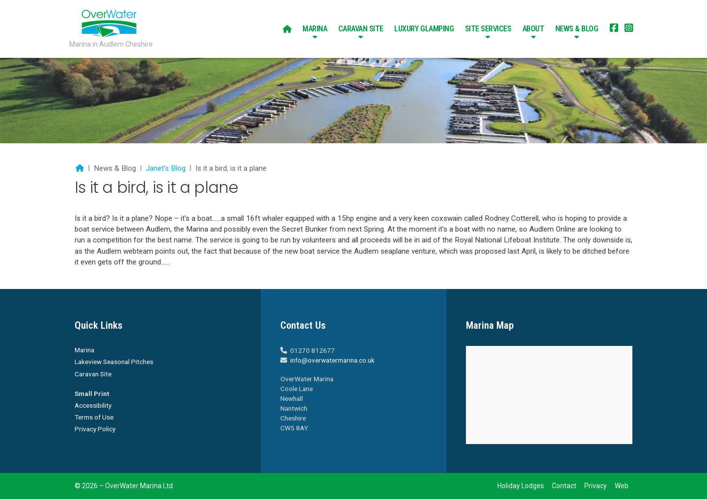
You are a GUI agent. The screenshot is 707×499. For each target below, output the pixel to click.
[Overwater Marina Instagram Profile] (629, 28)
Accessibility (93, 405)
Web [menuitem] (621, 486)
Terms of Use (94, 417)
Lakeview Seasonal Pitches (114, 362)
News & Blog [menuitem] (576, 28)
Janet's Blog (166, 168)
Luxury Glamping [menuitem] (424, 28)
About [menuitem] (533, 28)
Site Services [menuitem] (488, 28)
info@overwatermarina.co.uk (332, 360)
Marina (84, 350)
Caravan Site (93, 374)
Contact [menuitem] (564, 486)
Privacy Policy (95, 429)
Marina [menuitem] (314, 28)
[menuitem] (287, 29)
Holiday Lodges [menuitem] (520, 486)
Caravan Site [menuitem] (360, 28)
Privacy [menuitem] (595, 486)
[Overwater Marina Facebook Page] (614, 28)
